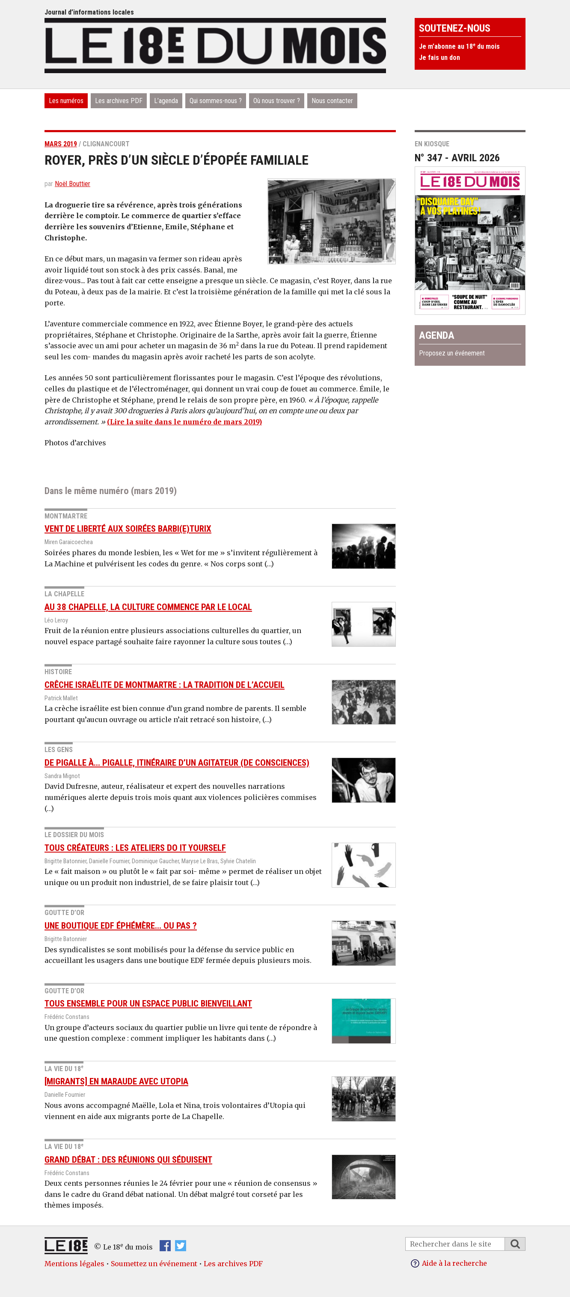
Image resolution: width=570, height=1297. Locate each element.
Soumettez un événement (154, 1263)
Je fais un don (439, 57)
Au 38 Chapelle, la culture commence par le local (148, 607)
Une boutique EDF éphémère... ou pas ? (121, 926)
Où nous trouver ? (276, 101)
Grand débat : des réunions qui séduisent (128, 1160)
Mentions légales (74, 1263)
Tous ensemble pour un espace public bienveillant (148, 1003)
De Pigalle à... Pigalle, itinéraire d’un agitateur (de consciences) (177, 763)
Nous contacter (332, 101)
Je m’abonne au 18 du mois (459, 46)
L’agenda (166, 101)
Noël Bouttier (72, 184)
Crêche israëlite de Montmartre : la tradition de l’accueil (165, 685)
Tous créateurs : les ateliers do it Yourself (135, 848)
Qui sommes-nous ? (216, 101)
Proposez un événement (452, 353)
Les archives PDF (118, 101)
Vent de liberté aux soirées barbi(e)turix (128, 529)
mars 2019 (61, 144)
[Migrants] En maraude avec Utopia (116, 1081)
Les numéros (66, 101)
